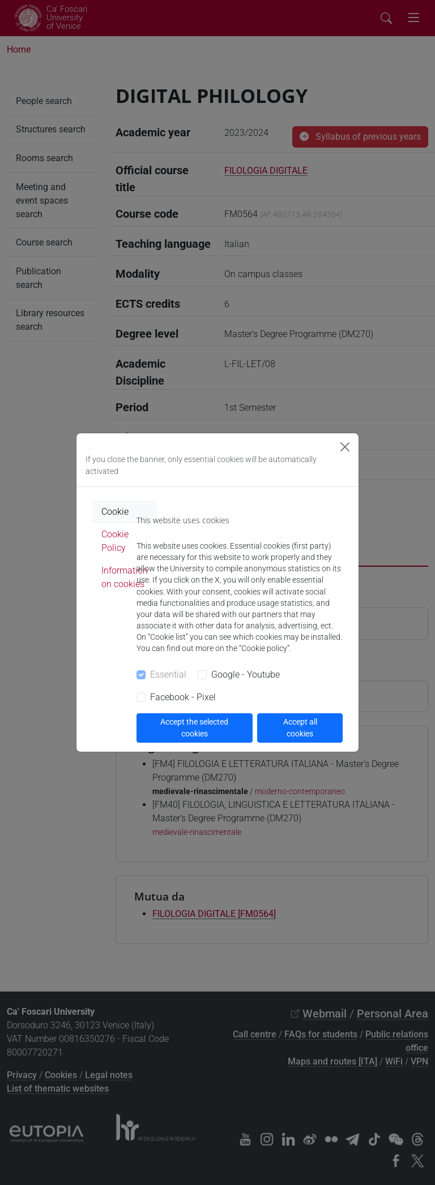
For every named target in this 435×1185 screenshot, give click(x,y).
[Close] (345, 447)
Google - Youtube (245, 674)
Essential (168, 674)
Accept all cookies (300, 727)
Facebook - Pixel (183, 697)
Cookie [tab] (115, 511)
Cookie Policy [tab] (115, 541)
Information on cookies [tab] (124, 577)
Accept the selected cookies (194, 727)
